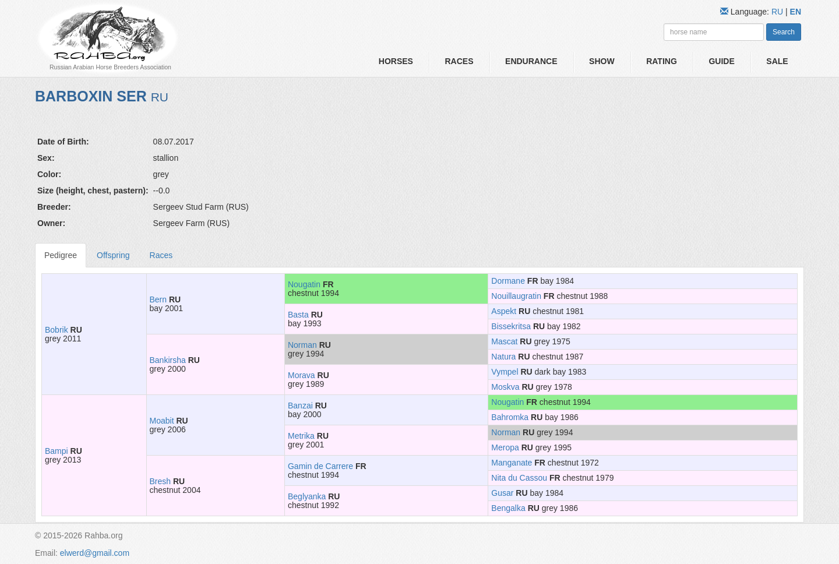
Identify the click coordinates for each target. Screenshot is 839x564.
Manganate (511, 462)
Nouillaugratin (516, 296)
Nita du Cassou (519, 477)
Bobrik (56, 329)
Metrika (301, 435)
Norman (302, 345)
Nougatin (304, 284)
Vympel (504, 371)
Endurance (531, 61)
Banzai (300, 405)
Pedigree (60, 255)
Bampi (56, 451)
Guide (721, 61)
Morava (301, 375)
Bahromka (509, 417)
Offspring (113, 255)
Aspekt (503, 311)
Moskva (505, 387)
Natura (503, 356)
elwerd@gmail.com (94, 553)
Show (602, 61)
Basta (298, 314)
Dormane (508, 280)
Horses (396, 61)
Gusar (502, 493)
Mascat (504, 341)
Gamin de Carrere (320, 466)
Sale (777, 61)
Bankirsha (168, 360)
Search (784, 32)
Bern (158, 299)
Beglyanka (307, 496)
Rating (661, 61)
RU (778, 11)
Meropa (505, 447)
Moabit (162, 420)
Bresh (160, 481)
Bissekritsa (511, 326)
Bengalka (508, 508)
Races (459, 61)
